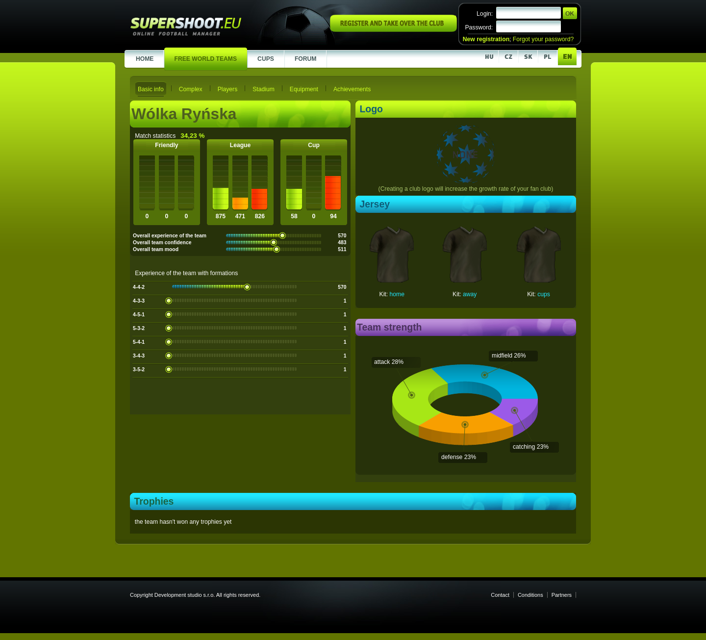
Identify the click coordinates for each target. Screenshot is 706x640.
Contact (500, 595)
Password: (479, 27)
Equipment (304, 89)
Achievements (352, 89)
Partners (562, 595)
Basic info (151, 89)
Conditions (530, 595)
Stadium (263, 89)
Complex (190, 89)
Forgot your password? (543, 39)
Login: (485, 13)
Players (228, 89)
